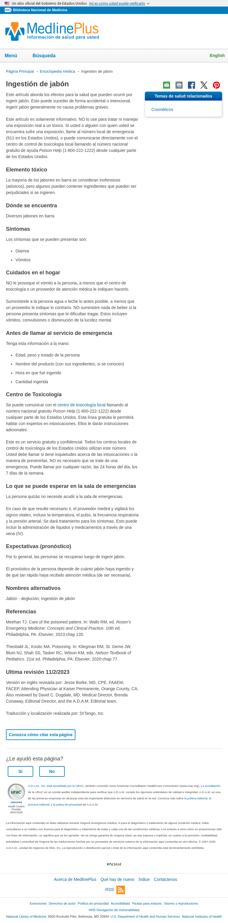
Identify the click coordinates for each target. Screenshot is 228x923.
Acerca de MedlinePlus (75, 879)
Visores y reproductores (181, 903)
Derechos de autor (62, 903)
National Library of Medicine (26, 916)
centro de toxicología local (82, 404)
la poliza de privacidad (67, 804)
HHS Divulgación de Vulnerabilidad (114, 910)
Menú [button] (15, 56)
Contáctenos (165, 879)
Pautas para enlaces (147, 903)
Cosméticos (162, 109)
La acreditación (210, 785)
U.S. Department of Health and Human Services (145, 916)
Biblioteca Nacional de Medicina (40, 10)
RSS (115, 890)
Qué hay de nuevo (117, 879)
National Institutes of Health (202, 916)
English (217, 55)
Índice (144, 879)
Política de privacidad (93, 903)
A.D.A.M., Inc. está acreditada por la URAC (56, 785)
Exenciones (38, 903)
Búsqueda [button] (48, 56)
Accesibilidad (120, 903)
